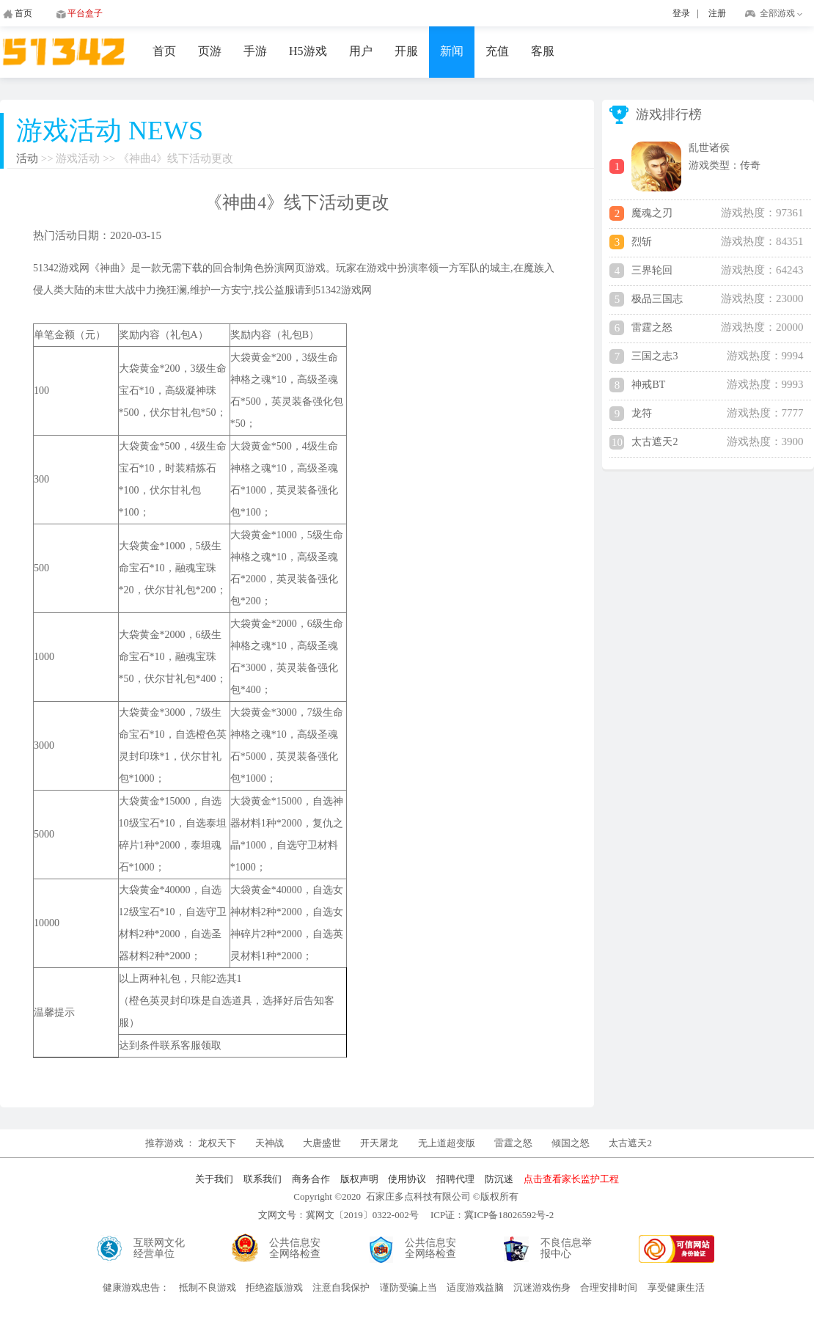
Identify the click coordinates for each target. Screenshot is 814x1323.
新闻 (451, 51)
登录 (681, 13)
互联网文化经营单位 (159, 1248)
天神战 (270, 1142)
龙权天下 (218, 1142)
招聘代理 (455, 1178)
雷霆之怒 (513, 1142)
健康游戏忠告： (136, 1287)
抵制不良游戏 (207, 1287)
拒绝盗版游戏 (274, 1287)
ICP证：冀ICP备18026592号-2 (492, 1214)
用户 (361, 51)
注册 (717, 13)
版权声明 (359, 1178)
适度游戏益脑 (475, 1287)
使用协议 (407, 1178)
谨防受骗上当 (408, 1287)
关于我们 (214, 1178)
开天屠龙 (379, 1142)
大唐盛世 (322, 1142)
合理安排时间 (608, 1287)
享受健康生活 (676, 1287)
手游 (255, 51)
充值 (497, 51)
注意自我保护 (341, 1287)
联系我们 (262, 1178)
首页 (164, 51)
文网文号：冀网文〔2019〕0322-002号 (338, 1214)
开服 (406, 51)
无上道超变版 (447, 1142)
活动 (27, 158)
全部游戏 (777, 13)
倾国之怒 (570, 1142)
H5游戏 (308, 51)
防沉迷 (499, 1178)
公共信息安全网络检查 (294, 1248)
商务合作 (311, 1178)
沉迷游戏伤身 (542, 1287)
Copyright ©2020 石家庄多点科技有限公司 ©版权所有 (405, 1196)
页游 (209, 51)
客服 (542, 51)
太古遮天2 (630, 1142)
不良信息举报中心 (566, 1248)
